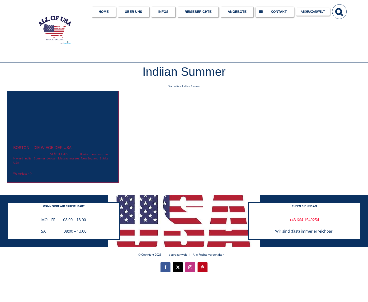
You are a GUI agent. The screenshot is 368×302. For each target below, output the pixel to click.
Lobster (52, 158)
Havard (18, 158)
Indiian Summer (34, 158)
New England (89, 158)
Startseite (173, 86)
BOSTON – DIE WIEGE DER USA (42, 148)
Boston (84, 154)
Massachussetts (69, 158)
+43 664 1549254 (304, 219)
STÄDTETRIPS (59, 154)
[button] (339, 11)
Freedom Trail (100, 154)
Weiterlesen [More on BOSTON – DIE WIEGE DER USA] (21, 174)
